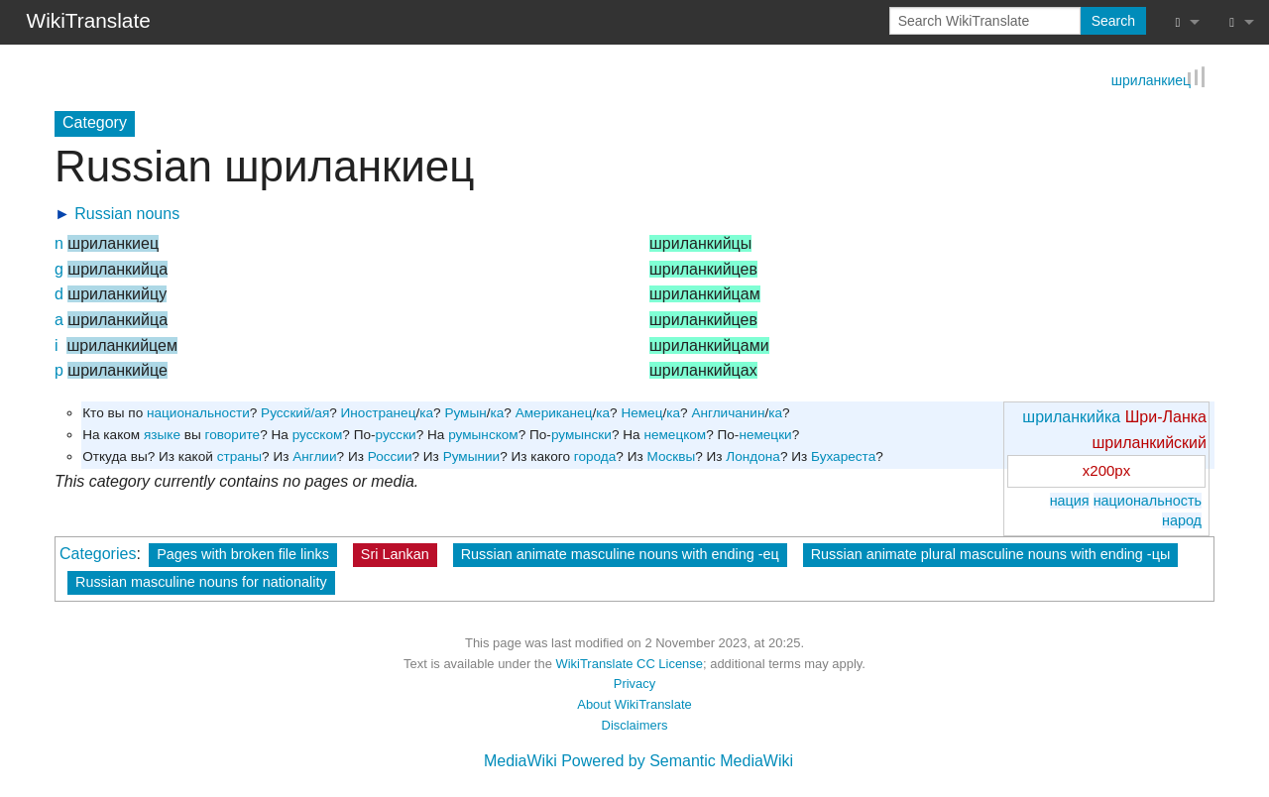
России (390, 456)
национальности (198, 413)
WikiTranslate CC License (629, 663)
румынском (483, 434)
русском (317, 434)
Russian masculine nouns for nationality (201, 582)
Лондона (753, 456)
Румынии (472, 456)
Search (1113, 21)
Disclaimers (635, 725)
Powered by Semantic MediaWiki (677, 761)
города (595, 456)
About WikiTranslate (634, 704)
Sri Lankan (395, 554)
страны (239, 456)
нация (1070, 501)
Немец (641, 413)
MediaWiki (520, 761)
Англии (314, 456)
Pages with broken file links (243, 554)
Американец (554, 413)
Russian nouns (126, 214)
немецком (674, 434)
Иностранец (378, 413)
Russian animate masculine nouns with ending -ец (620, 554)
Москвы (670, 456)
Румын (465, 413)
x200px (1106, 471)
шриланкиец (1151, 82)
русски (396, 434)
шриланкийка (1071, 417)
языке (162, 434)
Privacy (634, 684)
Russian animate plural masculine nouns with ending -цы (991, 554)
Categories (97, 553)
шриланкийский (1150, 442)
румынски (581, 434)
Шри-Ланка (1166, 417)
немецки (765, 434)
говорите (233, 434)
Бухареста (843, 456)
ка (426, 413)
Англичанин (727, 413)
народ (1182, 520)
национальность (1148, 501)
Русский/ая (295, 413)
